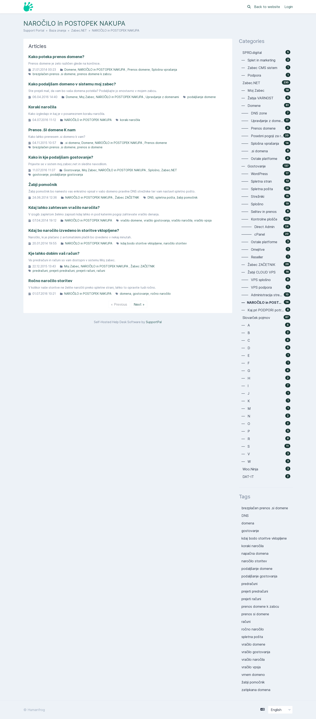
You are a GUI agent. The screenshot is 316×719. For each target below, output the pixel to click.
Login (288, 7)
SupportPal (154, 322)
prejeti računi (85, 270)
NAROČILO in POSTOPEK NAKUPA (102, 69)
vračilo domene (131, 220)
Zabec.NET (79, 30)
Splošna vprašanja (164, 69)
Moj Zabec (86, 97)
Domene (70, 69)
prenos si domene (90, 147)
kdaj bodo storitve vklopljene (141, 243)
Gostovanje (72, 170)
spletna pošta (165, 197)
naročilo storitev (175, 243)
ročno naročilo (161, 293)
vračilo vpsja (203, 220)
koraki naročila (130, 120)
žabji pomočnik (187, 197)
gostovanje (41, 174)
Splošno (154, 170)
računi (101, 270)
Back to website (267, 7)
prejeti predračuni (62, 270)
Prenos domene (139, 69)
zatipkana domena (255, 690)
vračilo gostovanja (157, 220)
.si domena (72, 143)
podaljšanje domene (201, 97)
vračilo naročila (181, 220)
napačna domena (254, 553)
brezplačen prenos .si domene (54, 74)
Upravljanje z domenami (162, 97)
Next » (139, 304)
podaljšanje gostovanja (66, 174)
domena (125, 293)
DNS (151, 197)
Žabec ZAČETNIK (127, 197)
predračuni (40, 270)
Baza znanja (57, 30)
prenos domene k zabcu (94, 74)
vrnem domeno (253, 675)
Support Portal (33, 30)
